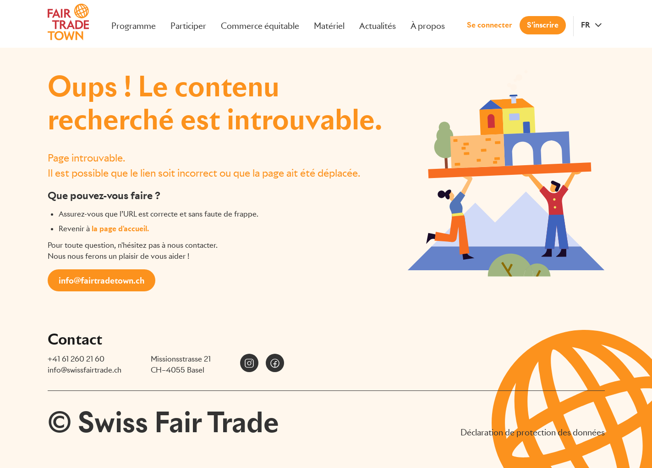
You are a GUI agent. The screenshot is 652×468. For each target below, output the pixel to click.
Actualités (377, 23)
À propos (428, 23)
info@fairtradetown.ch (101, 280)
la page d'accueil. (120, 229)
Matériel (329, 23)
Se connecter (489, 23)
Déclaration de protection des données (532, 432)
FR (585, 23)
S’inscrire (543, 23)
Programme (133, 23)
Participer (188, 23)
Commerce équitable (260, 23)
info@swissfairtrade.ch (84, 370)
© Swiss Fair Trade (163, 422)
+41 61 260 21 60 (76, 359)
